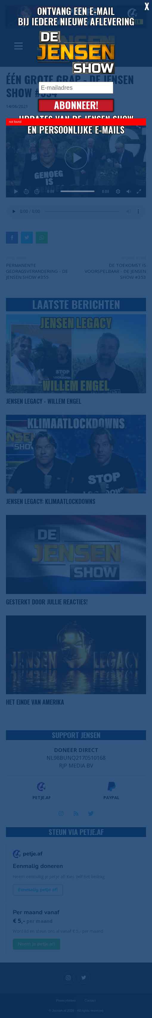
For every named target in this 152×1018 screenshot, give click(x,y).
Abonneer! (76, 105)
